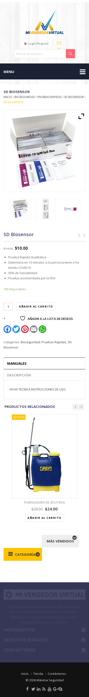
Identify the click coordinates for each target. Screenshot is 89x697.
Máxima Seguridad (50, 680)
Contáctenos (57, 673)
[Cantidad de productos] (8, 307)
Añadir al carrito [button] (44, 518)
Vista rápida (46, 441)
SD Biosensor (74, 97)
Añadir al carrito (36, 306)
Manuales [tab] (17, 363)
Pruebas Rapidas (49, 97)
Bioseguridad (24, 97)
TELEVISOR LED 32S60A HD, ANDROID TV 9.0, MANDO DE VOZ (82, 235)
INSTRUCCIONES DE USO (48, 389)
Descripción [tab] (19, 375)
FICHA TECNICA (20, 389)
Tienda (38, 673)
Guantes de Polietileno (77, 235)
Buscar (70, 53)
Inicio (8, 97)
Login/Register (36, 43)
